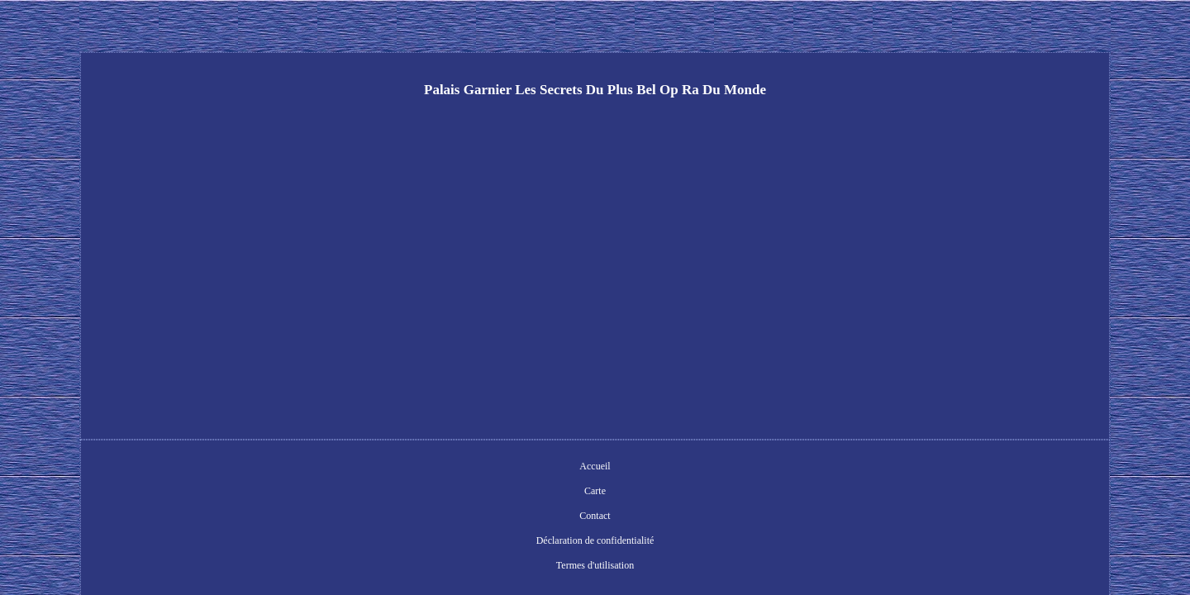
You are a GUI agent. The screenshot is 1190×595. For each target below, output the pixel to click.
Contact (513, 468)
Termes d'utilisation (724, 468)
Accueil (423, 468)
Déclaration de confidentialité (607, 468)
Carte (468, 468)
